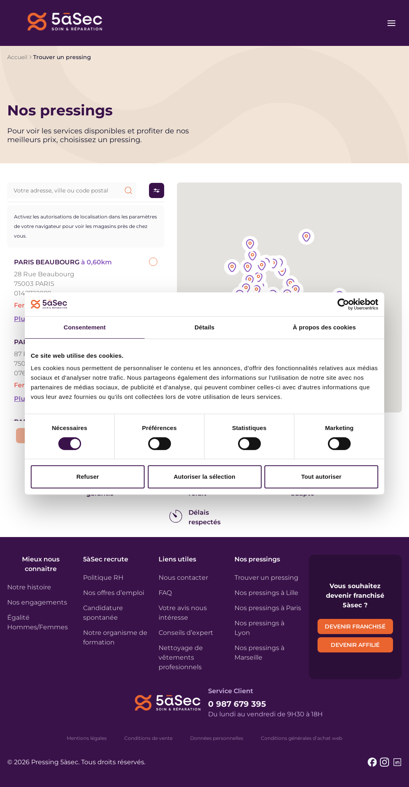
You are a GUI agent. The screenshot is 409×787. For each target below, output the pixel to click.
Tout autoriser (321, 476)
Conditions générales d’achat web (301, 738)
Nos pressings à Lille (266, 593)
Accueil (17, 57)
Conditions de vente (148, 738)
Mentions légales (87, 738)
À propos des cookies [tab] (324, 327)
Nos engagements (37, 602)
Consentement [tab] (84, 327)
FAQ (165, 593)
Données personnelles (216, 738)
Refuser (87, 476)
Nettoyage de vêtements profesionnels (181, 657)
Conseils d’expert (186, 632)
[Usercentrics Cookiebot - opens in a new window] (343, 304)
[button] (296, 290)
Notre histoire (29, 587)
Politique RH (103, 577)
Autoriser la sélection (205, 476)
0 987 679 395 (237, 704)
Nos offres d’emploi (113, 593)
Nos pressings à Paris (267, 608)
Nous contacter (183, 577)
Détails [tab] (204, 327)
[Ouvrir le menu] (391, 23)
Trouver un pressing (266, 577)
